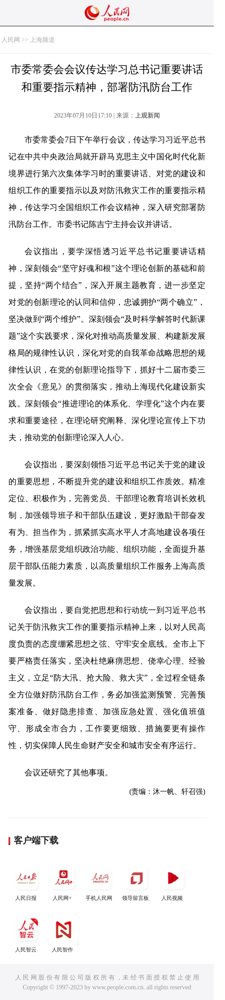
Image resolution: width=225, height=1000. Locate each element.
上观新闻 (147, 115)
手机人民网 (99, 881)
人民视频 (172, 881)
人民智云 (26, 933)
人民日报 (26, 881)
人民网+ (63, 881)
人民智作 (63, 933)
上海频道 (42, 39)
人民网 (10, 39)
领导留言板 (136, 881)
